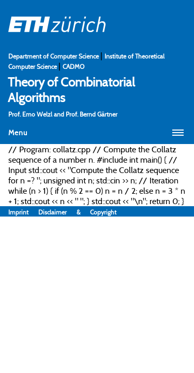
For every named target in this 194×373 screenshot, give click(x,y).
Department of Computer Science (54, 56)
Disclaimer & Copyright (77, 212)
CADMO (73, 66)
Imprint (23, 212)
